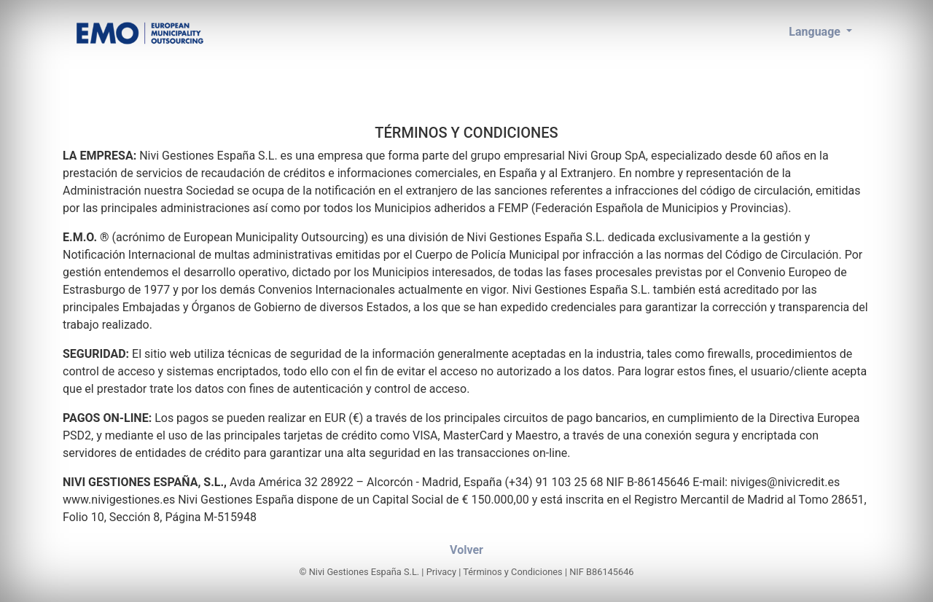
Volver (466, 550)
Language (816, 32)
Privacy (441, 571)
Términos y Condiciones (512, 571)
